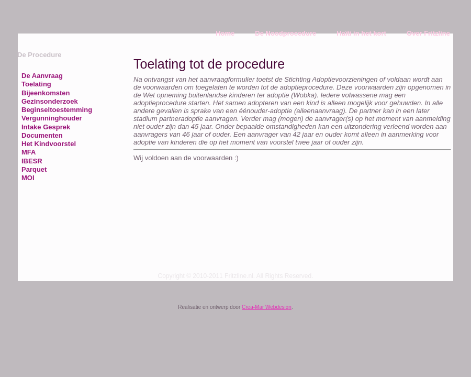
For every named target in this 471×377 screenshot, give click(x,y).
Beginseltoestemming (56, 110)
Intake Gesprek (45, 127)
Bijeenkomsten (45, 93)
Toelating (36, 84)
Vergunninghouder (51, 118)
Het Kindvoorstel (48, 144)
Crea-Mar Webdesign (266, 307)
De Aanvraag (42, 76)
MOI (28, 178)
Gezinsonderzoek (49, 101)
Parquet (34, 169)
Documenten (42, 135)
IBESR (31, 161)
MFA (28, 152)
